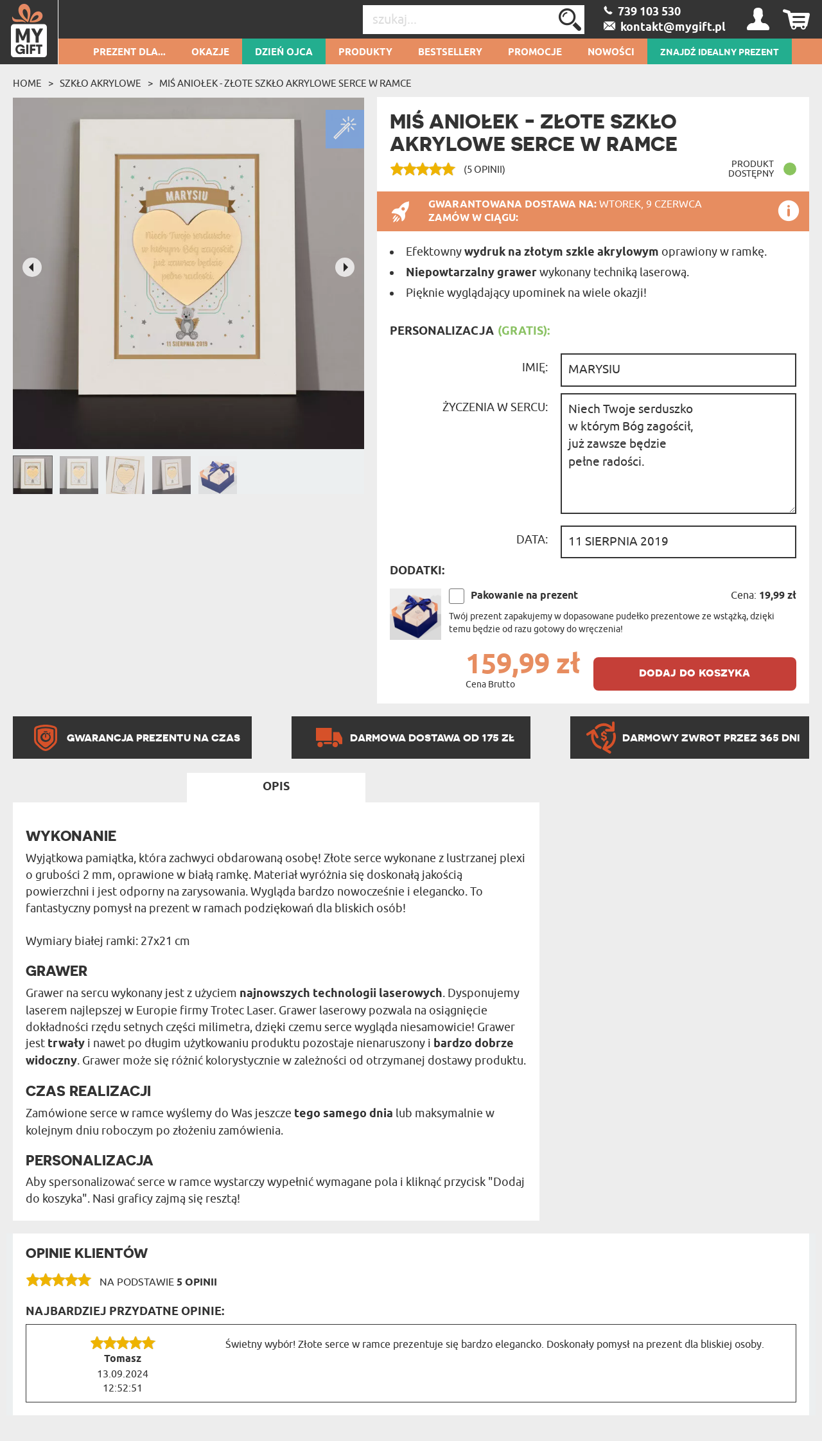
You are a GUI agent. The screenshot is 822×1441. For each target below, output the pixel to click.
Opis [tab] (276, 787)
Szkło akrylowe (100, 83)
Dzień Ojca (284, 52)
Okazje (210, 52)
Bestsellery (450, 52)
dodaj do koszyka (694, 672)
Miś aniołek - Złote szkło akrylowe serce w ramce (285, 83)
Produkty (365, 52)
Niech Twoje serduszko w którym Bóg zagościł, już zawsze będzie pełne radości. (678, 453)
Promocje (535, 52)
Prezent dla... (129, 52)
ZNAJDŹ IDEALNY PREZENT (719, 52)
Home (27, 83)
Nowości (611, 52)
